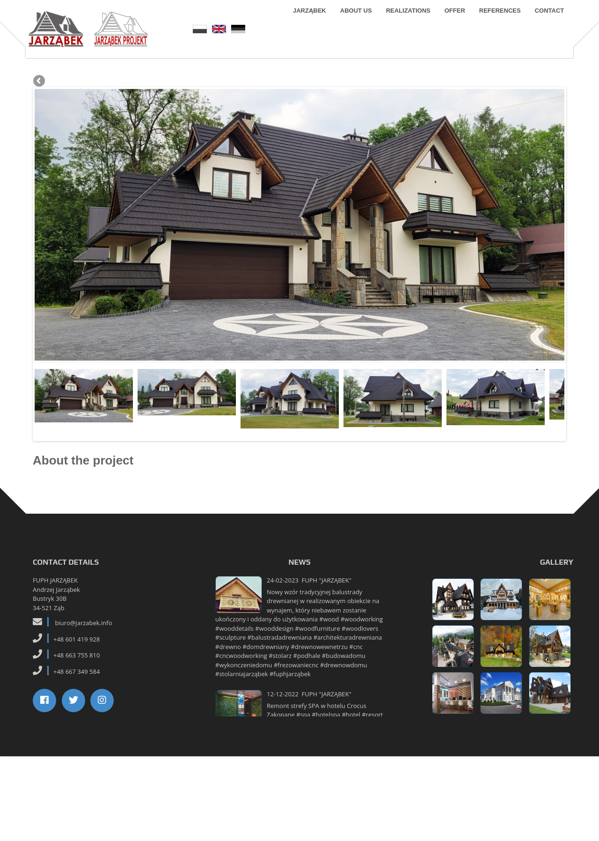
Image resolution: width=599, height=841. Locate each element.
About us (351, 23)
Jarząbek (304, 23)
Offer (449, 23)
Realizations (403, 23)
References (495, 23)
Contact (544, 23)
